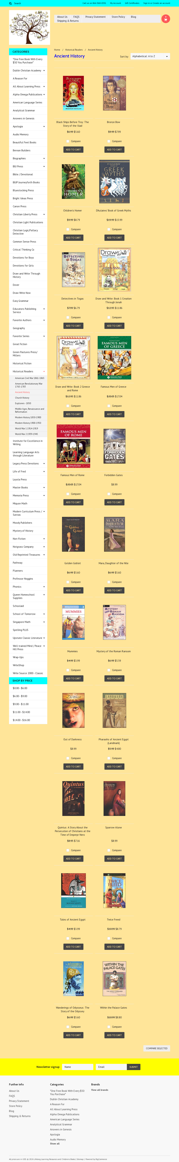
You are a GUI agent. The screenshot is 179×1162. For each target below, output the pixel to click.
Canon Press (19, 206)
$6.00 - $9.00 (20, 696)
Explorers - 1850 (23, 403)
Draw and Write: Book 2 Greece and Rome (72, 388)
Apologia (18, 126)
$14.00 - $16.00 (21, 720)
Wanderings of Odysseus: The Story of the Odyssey (72, 1009)
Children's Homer (72, 210)
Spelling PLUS (20, 630)
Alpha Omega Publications (27, 94)
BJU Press (18, 166)
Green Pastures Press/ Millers (25, 353)
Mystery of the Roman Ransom (114, 651)
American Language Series (27, 102)
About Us (62, 16)
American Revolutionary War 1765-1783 (28, 385)
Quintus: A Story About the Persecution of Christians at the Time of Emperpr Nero (72, 831)
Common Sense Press (24, 241)
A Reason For (20, 78)
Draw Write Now (22, 292)
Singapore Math (21, 622)
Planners (18, 570)
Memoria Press (21, 495)
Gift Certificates (132, 3)
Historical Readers (23, 371)
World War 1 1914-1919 (26, 428)
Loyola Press (20, 479)
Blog (133, 16)
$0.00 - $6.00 (20, 688)
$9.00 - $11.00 (21, 704)
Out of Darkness (72, 739)
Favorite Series (21, 336)
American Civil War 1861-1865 (29, 378)
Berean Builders (21, 150)
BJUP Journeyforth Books (26, 182)
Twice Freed (113, 919)
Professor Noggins (23, 578)
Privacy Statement (96, 16)
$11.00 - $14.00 (21, 712)
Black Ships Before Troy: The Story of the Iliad (72, 123)
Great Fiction (20, 344)
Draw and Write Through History (26, 275)
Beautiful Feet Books (24, 142)
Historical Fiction (22, 363)
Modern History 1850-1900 (28, 417)
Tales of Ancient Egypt (73, 919)
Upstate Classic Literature (27, 638)
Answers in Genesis (23, 118)
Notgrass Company (23, 546)
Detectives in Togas (73, 298)
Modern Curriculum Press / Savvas (27, 513)
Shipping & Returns (68, 20)
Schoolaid (18, 606)
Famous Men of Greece (113, 386)
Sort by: (124, 56)
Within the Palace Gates (113, 1007)
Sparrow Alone (113, 827)
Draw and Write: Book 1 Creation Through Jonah (114, 300)
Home (57, 49)
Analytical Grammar (24, 110)
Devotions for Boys (23, 257)
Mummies (72, 651)
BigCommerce (101, 1159)
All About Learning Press (26, 86)
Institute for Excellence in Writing (28, 442)
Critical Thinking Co (23, 249)
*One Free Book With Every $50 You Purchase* (27, 61)
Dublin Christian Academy (27, 70)
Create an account (161, 3)
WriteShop (18, 665)
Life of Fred (19, 471)
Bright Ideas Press (23, 198)
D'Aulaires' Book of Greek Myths (113, 210)
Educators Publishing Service (24, 310)
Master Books (20, 487)
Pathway (17, 562)
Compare (76, 141)
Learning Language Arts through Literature (26, 454)
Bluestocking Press (23, 190)
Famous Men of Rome (72, 475)
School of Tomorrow (24, 614)
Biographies (19, 158)
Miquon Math (20, 503)
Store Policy (118, 16)
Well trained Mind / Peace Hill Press (27, 647)
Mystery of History (23, 530)
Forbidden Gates (113, 475)
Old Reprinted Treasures (26, 554)
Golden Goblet (72, 563)
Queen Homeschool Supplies (24, 596)
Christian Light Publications (28, 222)
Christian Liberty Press (25, 214)
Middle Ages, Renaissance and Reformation (29, 410)
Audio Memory (21, 134)
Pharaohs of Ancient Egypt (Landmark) (114, 741)
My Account (115, 3)
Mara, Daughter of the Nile (113, 563)
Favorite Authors (22, 320)
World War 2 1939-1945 (26, 434)
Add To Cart (73, 149)
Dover (16, 285)
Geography (19, 328)
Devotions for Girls (23, 265)
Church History (22, 397)
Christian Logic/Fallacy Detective (25, 232)
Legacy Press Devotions (26, 463)
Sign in (146, 3)
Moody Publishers (22, 522)
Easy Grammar (21, 300)
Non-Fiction (19, 538)
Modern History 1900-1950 (28, 423)
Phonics (17, 586)
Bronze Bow (113, 122)
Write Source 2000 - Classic (28, 673)
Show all (54, 1143)
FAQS (76, 16)
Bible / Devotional (23, 174)
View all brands (99, 1089)
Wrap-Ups (18, 657)
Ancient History (22, 392)
